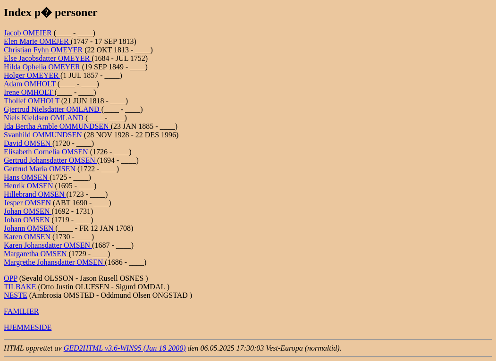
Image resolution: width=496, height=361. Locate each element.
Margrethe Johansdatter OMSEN (54, 262)
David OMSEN (28, 143)
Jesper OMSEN (28, 203)
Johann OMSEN (29, 228)
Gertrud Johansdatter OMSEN (50, 160)
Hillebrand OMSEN (35, 194)
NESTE (15, 295)
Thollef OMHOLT (32, 101)
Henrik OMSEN (29, 186)
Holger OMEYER (32, 75)
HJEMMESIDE (27, 327)
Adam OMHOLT (31, 84)
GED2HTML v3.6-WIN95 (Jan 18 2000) (125, 348)
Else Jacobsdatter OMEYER (48, 58)
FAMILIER (21, 311)
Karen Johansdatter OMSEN (48, 245)
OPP (10, 278)
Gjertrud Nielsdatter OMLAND (52, 109)
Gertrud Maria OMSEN (40, 169)
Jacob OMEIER (29, 33)
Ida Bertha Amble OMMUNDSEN (57, 126)
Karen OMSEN (28, 237)
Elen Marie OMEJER (37, 41)
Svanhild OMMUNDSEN (44, 135)
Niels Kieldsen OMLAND (44, 118)
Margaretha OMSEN (36, 254)
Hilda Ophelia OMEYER (43, 67)
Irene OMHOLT (29, 92)
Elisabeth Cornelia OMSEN (47, 152)
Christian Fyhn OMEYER (44, 50)
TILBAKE (20, 287)
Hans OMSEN (27, 177)
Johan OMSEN (27, 211)
